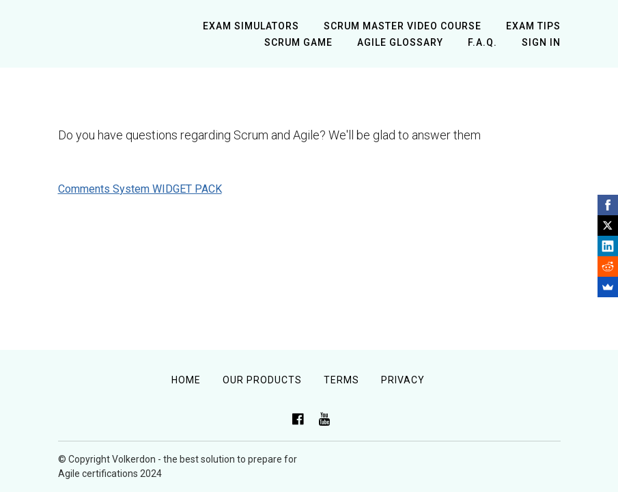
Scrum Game (298, 42)
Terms (341, 379)
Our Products (262, 379)
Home (186, 379)
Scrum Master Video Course (402, 25)
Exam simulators (251, 25)
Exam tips (533, 25)
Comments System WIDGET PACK (140, 188)
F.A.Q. (482, 42)
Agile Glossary (400, 42)
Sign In (541, 42)
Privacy (403, 379)
